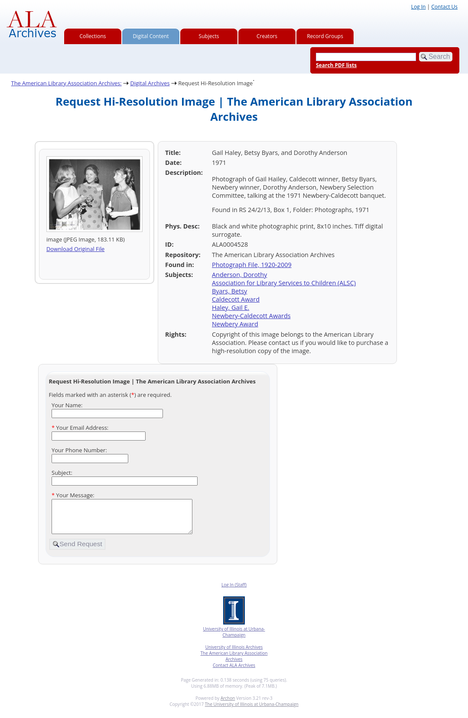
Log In (418, 6)
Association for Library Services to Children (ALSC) (284, 283)
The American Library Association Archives (234, 663)
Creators (267, 36)
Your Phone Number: (79, 450)
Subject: (62, 473)
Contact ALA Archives (234, 672)
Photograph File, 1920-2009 (252, 265)
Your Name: (67, 405)
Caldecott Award (236, 299)
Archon (228, 705)
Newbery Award (235, 324)
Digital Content (151, 36)
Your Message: (73, 495)
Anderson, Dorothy (239, 274)
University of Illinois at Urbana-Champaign (234, 638)
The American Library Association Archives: (66, 83)
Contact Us (444, 6)
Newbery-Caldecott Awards (251, 316)
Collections (93, 36)
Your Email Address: (80, 427)
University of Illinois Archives (234, 653)
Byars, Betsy (229, 291)
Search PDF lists (336, 65)
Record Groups (325, 36)
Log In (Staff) (234, 591)
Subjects (209, 36)
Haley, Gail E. (230, 307)
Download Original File (75, 249)
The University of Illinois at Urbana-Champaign (252, 711)
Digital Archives (149, 83)
